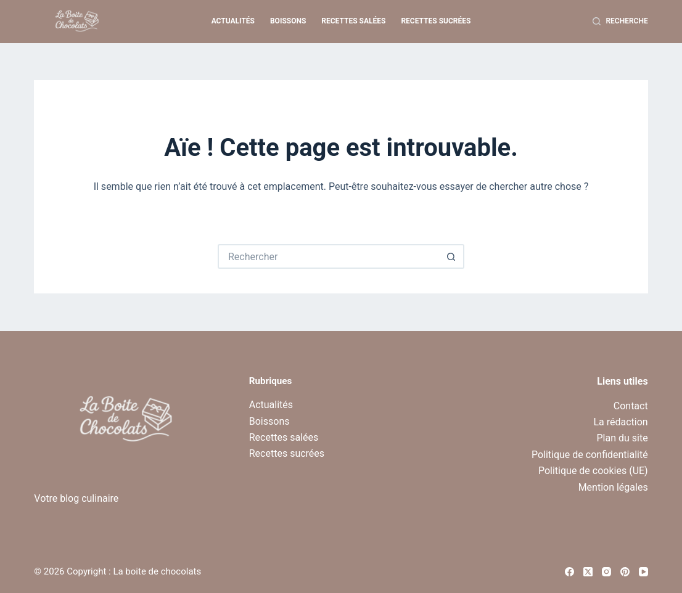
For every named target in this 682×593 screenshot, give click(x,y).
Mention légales (613, 487)
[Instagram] (606, 571)
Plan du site (622, 438)
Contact (631, 406)
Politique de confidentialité (590, 454)
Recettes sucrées (435, 21)
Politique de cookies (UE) (593, 470)
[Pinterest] (625, 571)
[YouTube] (643, 571)
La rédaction (620, 422)
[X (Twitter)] (588, 571)
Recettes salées (353, 21)
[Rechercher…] (329, 256)
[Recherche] (620, 21)
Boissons (288, 21)
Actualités (233, 21)
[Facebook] (569, 571)
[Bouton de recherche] (452, 256)
